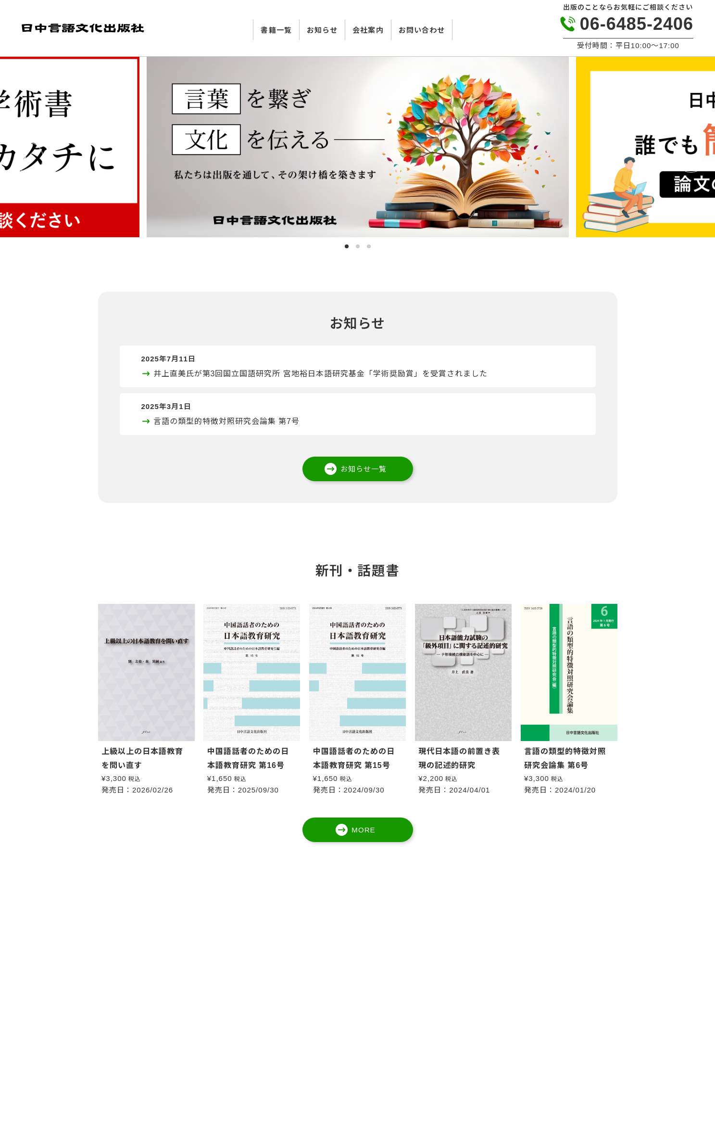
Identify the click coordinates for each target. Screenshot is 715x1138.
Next (689, 156)
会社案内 (367, 30)
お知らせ (322, 30)
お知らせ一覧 (363, 469)
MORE (363, 830)
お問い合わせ (422, 30)
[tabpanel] (358, 147)
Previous (26, 156)
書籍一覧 (276, 30)
